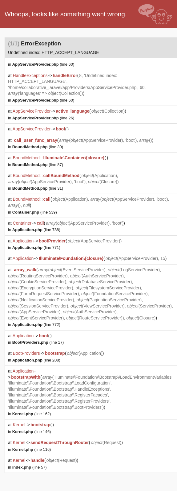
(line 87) (37, 164)
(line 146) (31, 431)
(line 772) (36, 324)
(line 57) (29, 467)
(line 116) (31, 449)
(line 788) (36, 229)
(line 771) (36, 247)
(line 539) (34, 212)
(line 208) (36, 360)
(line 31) (37, 188)
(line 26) (43, 118)
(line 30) (37, 147)
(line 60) (43, 64)
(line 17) (38, 342)
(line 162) (31, 414)
